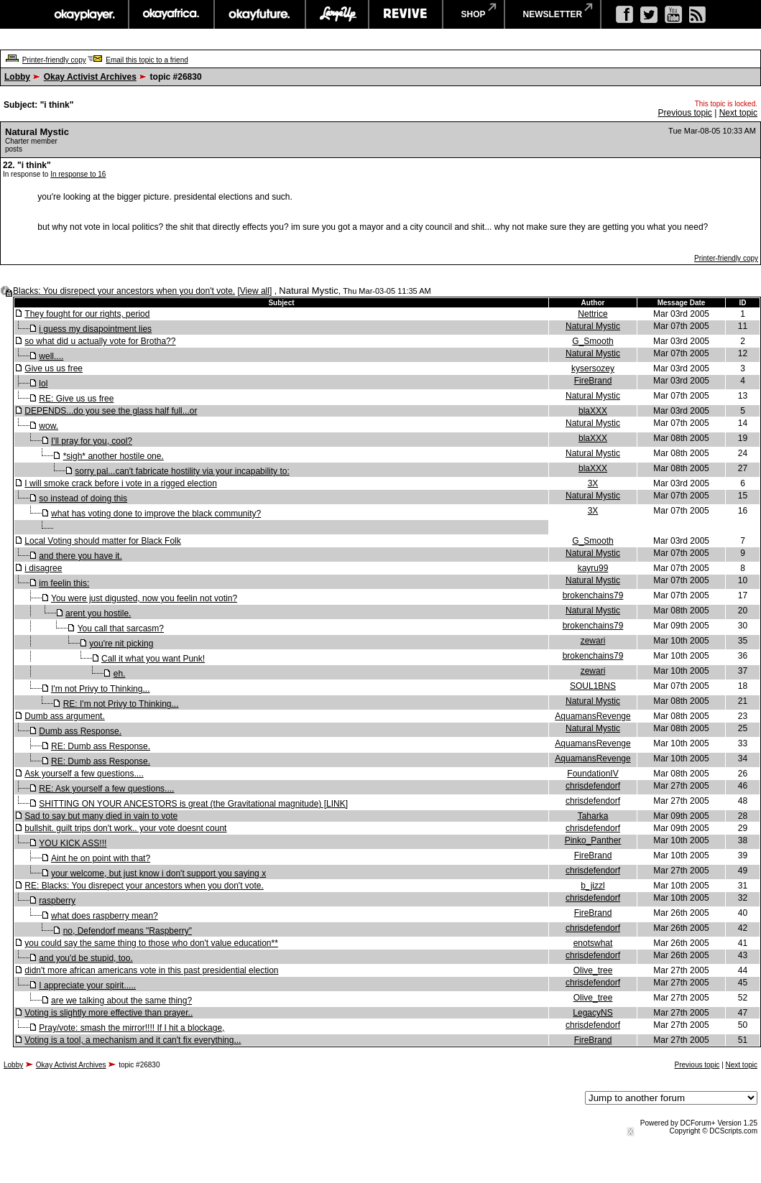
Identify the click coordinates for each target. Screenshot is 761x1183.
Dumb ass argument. (64, 716)
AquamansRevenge (592, 716)
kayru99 (593, 568)
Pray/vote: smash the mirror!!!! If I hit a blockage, (131, 1028)
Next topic (738, 113)
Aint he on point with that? (100, 858)
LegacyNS (592, 1013)
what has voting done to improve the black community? (156, 514)
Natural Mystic (593, 326)
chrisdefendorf (593, 786)
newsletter (553, 14)
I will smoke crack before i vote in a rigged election (120, 483)
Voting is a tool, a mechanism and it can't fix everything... (132, 1040)
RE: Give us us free (76, 399)
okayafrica (171, 14)
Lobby (17, 77)
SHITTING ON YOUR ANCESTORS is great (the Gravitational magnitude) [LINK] (193, 804)
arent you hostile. (98, 613)
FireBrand (593, 381)
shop (473, 14)
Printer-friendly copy (54, 60)
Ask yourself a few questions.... (83, 774)
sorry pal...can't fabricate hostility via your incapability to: (182, 471)
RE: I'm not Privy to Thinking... (121, 704)
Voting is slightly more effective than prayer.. (108, 1013)
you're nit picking (121, 644)
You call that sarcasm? (121, 628)
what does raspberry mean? (104, 916)
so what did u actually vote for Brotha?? (99, 341)
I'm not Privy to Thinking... (100, 689)
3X (593, 483)
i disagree (43, 568)
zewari (593, 641)
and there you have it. (80, 556)
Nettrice (592, 314)
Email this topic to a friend (147, 60)
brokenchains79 (593, 595)
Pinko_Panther (593, 840)
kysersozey (592, 368)
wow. (48, 426)
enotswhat (593, 943)
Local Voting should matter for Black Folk (102, 541)
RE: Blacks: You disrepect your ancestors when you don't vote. (143, 886)
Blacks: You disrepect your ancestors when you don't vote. (124, 291)
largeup (337, 14)
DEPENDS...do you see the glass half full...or (110, 411)
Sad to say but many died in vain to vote (100, 816)
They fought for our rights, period (86, 314)
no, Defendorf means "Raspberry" (127, 931)
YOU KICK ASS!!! (72, 843)
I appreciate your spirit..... (87, 985)
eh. (120, 674)
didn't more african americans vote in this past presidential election (151, 970)
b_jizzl (592, 886)
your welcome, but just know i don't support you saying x (158, 873)
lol (43, 384)
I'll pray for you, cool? (91, 441)
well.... (51, 356)
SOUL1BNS (593, 686)
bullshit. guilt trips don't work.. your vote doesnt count (125, 828)
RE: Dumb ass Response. (100, 746)
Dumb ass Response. (80, 731)
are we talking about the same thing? (121, 1001)
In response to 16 (78, 174)
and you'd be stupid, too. (85, 958)
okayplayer (84, 14)
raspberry (57, 901)
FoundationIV (592, 774)
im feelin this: (64, 583)
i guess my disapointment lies (95, 329)
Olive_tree (593, 970)
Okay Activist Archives (90, 77)
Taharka (593, 816)
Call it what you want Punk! (153, 659)
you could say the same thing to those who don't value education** (151, 943)
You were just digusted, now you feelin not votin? (144, 598)
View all (254, 291)
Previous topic (684, 113)
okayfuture (260, 14)
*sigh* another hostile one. (113, 456)
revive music (405, 14)
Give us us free (53, 368)
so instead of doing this (83, 498)
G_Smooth (592, 341)
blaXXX (592, 411)
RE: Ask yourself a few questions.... (106, 789)
